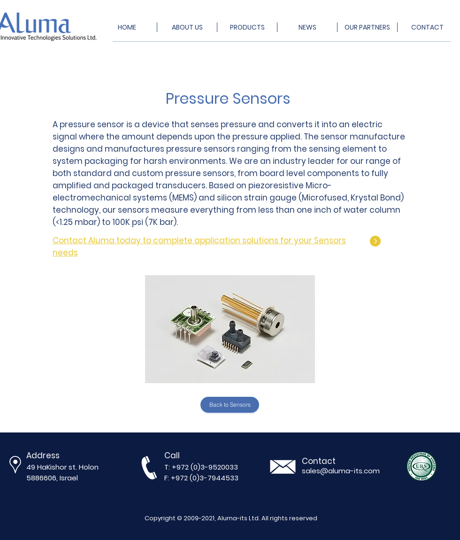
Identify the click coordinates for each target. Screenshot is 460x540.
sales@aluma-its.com (341, 471)
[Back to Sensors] (229, 405)
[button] (230, 329)
